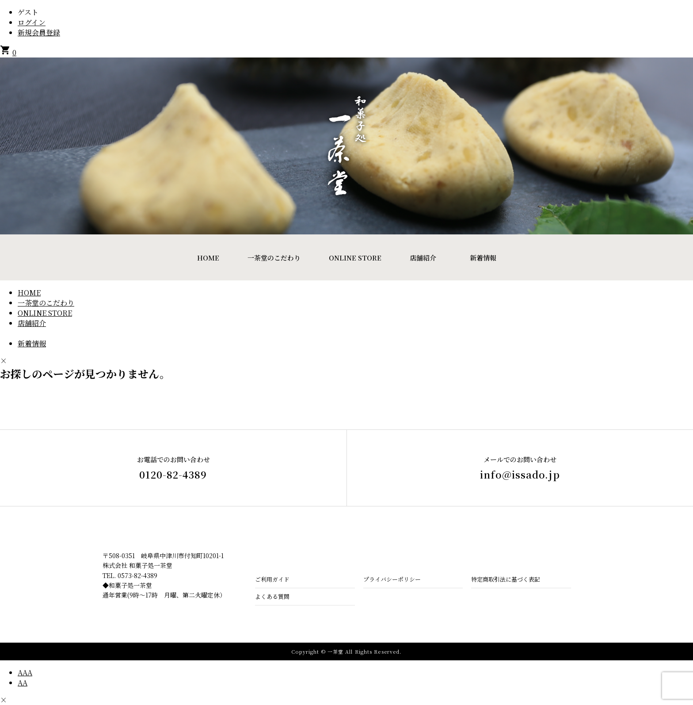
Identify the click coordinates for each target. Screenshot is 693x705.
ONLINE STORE (355, 257)
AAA (25, 672)
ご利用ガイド (272, 579)
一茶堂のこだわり (274, 257)
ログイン (32, 22)
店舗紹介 (423, 257)
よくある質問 (272, 596)
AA (22, 683)
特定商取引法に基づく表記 (505, 579)
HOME (208, 257)
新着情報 (483, 257)
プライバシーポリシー (392, 579)
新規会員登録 (39, 32)
